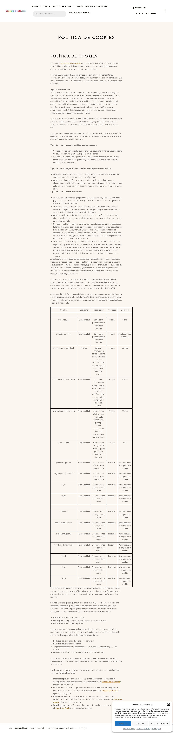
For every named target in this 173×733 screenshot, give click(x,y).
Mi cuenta (36, 7)
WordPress (61, 728)
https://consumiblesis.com (70, 63)
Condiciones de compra (145, 14)
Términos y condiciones (96, 7)
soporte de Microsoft (111, 681)
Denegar (140, 723)
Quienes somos (139, 8)
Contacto (67, 7)
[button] (168, 704)
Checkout (56, 7)
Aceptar (123, 723)
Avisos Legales (156, 729)
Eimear (71, 728)
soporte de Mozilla (110, 690)
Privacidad (78, 7)
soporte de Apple (62, 708)
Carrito (46, 7)
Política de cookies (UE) (80, 13)
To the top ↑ (81, 728)
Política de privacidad (143, 729)
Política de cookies (129, 729)
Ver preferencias (159, 723)
